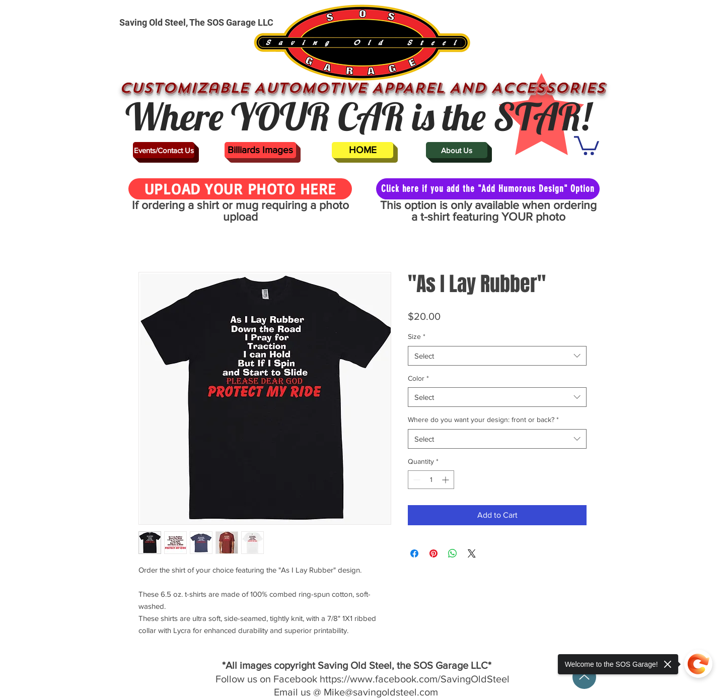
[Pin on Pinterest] (433, 553)
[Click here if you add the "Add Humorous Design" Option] (488, 188)
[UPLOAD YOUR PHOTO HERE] (240, 188)
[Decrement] (415, 479)
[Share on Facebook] (414, 553)
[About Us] (456, 150)
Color (418, 378)
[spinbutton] (431, 479)
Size (416, 336)
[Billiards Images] (260, 150)
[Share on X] (472, 553)
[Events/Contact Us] (163, 150)
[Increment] (446, 479)
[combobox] (497, 356)
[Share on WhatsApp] (453, 553)
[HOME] (362, 150)
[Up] (584, 677)
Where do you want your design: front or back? (483, 419)
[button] (586, 144)
